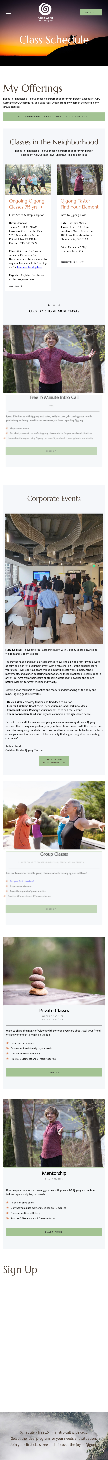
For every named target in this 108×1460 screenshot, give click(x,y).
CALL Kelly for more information (54, 760)
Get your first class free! (21, 881)
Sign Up (48, 450)
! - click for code (54, 116)
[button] (49, 305)
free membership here (29, 267)
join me (91, 12)
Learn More (54, 1231)
